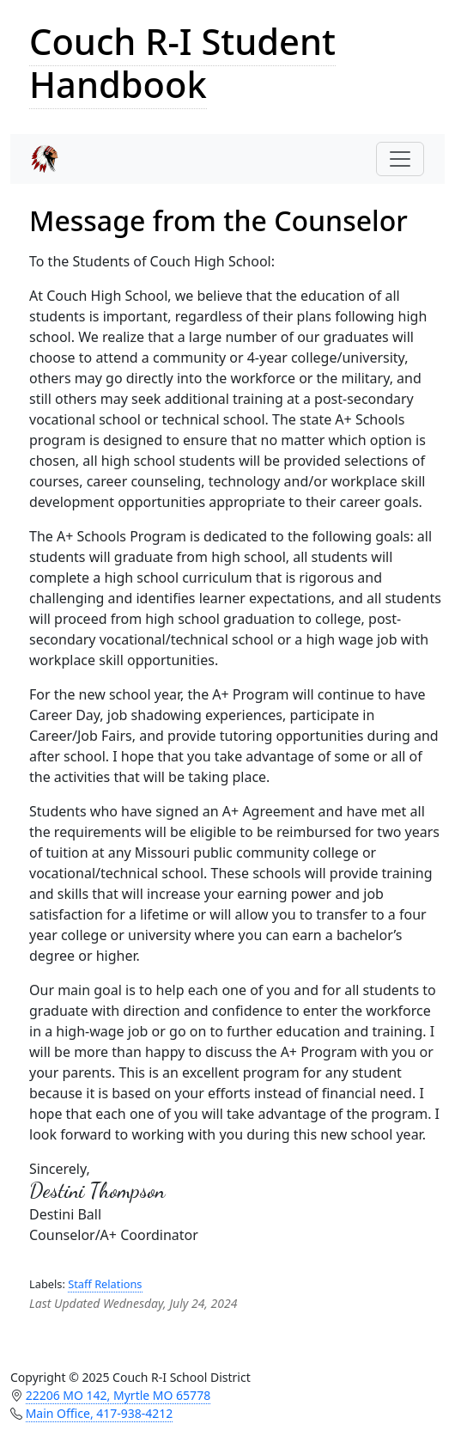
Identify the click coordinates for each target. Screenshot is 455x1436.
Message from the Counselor (218, 220)
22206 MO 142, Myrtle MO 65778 (118, 1395)
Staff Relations (105, 1284)
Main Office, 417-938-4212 (99, 1413)
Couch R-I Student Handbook (182, 62)
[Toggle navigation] (400, 159)
